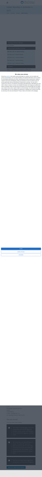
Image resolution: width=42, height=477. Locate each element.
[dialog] (21, 238)
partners (8, 76)
